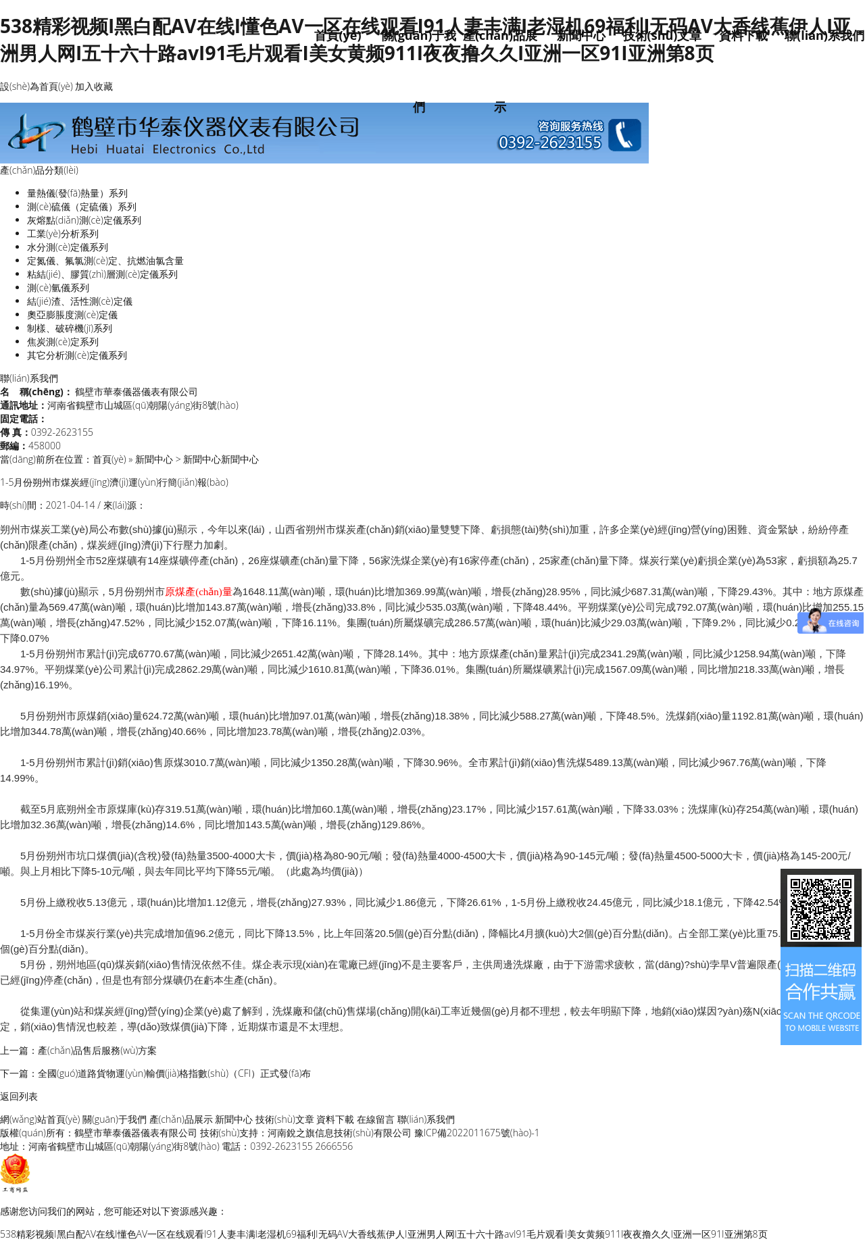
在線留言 (376, 1119)
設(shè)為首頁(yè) (36, 86)
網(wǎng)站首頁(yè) (40, 1119)
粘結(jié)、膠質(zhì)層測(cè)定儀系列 (102, 274)
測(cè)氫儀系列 (58, 287)
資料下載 (743, 35)
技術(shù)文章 (662, 35)
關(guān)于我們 (114, 1119)
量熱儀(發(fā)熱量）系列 (77, 192)
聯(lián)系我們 (824, 35)
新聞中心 (581, 35)
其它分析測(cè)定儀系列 (77, 355)
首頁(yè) (337, 35)
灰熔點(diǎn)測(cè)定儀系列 (84, 219)
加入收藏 (94, 86)
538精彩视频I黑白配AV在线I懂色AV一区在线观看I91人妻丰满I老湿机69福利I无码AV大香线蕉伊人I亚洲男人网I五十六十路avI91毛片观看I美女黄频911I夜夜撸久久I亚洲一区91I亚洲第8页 (384, 1233)
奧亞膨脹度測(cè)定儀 (72, 314)
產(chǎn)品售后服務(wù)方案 (97, 1050)
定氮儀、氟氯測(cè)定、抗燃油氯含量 (105, 260)
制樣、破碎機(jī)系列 (69, 328)
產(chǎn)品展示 (181, 1119)
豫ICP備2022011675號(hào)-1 (477, 1132)
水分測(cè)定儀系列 (67, 246)
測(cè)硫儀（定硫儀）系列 (82, 206)
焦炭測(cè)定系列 (63, 341)
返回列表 (19, 1096)
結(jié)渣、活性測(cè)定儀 (79, 301)
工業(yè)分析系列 (63, 233)
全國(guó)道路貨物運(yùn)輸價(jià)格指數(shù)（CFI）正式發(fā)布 (174, 1073)
